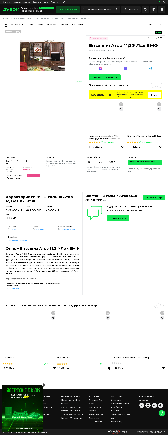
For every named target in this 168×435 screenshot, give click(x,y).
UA (160, 2)
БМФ (13, 229)
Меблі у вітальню (42, 18)
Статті (40, 421)
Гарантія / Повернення (72, 418)
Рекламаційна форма (95, 401)
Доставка (64, 24)
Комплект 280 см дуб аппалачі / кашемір (131, 357)
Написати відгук (154, 197)
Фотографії (51, 24)
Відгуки (40, 24)
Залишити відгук (107, 50)
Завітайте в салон (46, 8)
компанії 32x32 (155, 432)
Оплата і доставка (40, 2)
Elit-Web (124, 432)
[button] (153, 85)
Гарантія (54, 2)
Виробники (116, 407)
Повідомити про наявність (104, 77)
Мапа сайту (116, 421)
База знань (94, 418)
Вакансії (115, 410)
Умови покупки (96, 414)
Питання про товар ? (157, 24)
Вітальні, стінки (58, 18)
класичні (40, 229)
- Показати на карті (14, 178)
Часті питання (95, 421)
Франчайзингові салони (44, 409)
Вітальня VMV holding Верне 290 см (144, 136)
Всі (6, 24)
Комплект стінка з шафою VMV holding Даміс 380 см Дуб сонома (104, 137)
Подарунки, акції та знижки (70, 401)
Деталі (154, 95)
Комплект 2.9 (63, 357)
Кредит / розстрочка (21, 2)
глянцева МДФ (68, 229)
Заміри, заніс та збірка (72, 414)
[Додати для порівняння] (121, 109)
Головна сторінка (10, 18)
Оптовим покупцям (120, 403)
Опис (31, 24)
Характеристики (17, 24)
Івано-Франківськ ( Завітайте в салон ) (27, 161)
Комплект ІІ (8, 357)
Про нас (40, 400)
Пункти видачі (43, 414)
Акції (63, 2)
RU (164, 2)
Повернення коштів (95, 409)
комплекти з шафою (17, 240)
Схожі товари (77, 24)
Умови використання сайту (121, 416)
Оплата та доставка (70, 410)
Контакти (6, 2)
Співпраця (116, 400)
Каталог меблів (67, 9)
